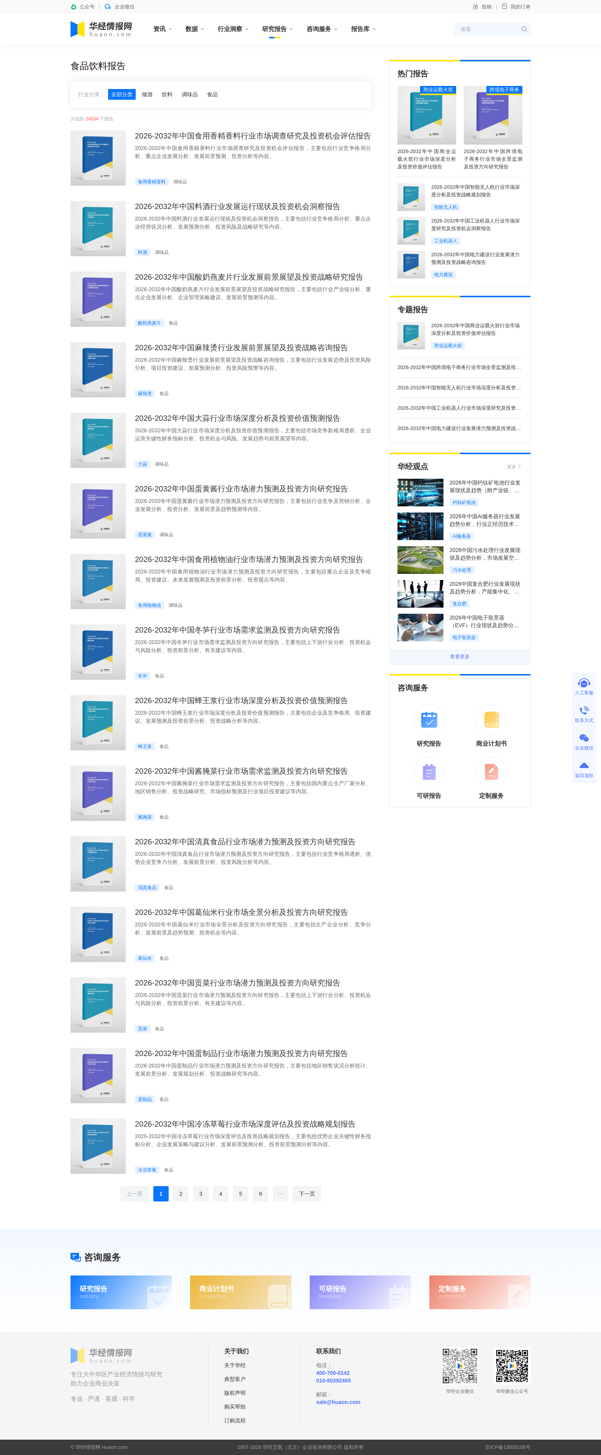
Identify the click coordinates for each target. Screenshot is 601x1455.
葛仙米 (145, 958)
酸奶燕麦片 (149, 323)
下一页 (307, 1194)
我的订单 (515, 6)
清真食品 (147, 887)
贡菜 (142, 1029)
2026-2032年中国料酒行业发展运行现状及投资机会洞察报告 (237, 206)
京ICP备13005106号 (507, 1447)
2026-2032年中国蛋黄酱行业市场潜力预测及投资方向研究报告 (241, 488)
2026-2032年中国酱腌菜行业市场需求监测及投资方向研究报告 (241, 771)
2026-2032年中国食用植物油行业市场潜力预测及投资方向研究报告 (249, 559)
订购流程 (235, 1420)
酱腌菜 (145, 817)
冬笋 (142, 676)
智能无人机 (445, 207)
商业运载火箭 (438, 89)
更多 (514, 466)
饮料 (167, 94)
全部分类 (122, 94)
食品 (212, 94)
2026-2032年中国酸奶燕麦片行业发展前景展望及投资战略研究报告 (249, 277)
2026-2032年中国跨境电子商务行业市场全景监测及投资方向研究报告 (493, 159)
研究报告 (274, 29)
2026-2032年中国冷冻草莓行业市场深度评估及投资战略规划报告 (245, 1124)
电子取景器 (464, 637)
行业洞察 (230, 29)
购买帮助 (235, 1407)
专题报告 (412, 309)
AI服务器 (462, 536)
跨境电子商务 (504, 89)
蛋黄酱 (145, 534)
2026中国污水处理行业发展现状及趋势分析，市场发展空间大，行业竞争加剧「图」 (485, 557)
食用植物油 (149, 605)
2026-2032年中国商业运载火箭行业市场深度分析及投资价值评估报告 (426, 159)
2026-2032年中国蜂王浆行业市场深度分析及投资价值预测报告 (241, 700)
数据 (192, 29)
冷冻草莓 (147, 1170)
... (281, 1192)
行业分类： (91, 94)
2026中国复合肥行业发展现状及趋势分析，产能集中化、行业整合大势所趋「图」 (485, 591)
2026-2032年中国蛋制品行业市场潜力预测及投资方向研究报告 (241, 1053)
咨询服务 (319, 29)
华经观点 (412, 466)
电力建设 (443, 274)
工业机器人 (445, 241)
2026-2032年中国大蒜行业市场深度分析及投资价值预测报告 (237, 418)
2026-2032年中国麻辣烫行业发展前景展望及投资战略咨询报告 (241, 347)
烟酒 (147, 94)
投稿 (482, 7)
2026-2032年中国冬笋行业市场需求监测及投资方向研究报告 (237, 630)
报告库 (360, 29)
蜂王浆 (145, 746)
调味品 (190, 94)
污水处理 (462, 570)
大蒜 (142, 464)
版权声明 (235, 1393)
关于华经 (235, 1365)
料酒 (142, 252)
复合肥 (459, 603)
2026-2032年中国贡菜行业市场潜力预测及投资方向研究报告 (237, 983)
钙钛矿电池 (464, 502)
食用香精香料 (152, 182)
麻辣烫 (145, 393)
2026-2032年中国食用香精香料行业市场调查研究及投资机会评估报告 (253, 136)
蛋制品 (145, 1099)
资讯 (159, 29)
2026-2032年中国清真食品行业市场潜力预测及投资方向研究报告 (245, 841)
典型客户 (235, 1379)
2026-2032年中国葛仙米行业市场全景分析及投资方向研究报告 (241, 912)
